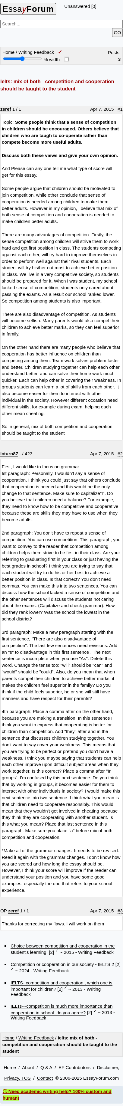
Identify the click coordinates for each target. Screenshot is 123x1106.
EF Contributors (74, 1067)
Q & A (46, 1067)
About (28, 1067)
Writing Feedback (36, 52)
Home (8, 52)
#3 (120, 910)
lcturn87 (9, 453)
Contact (45, 1078)
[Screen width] (22, 58)
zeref (5, 109)
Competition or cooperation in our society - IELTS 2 (62, 964)
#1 (120, 109)
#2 (120, 453)
